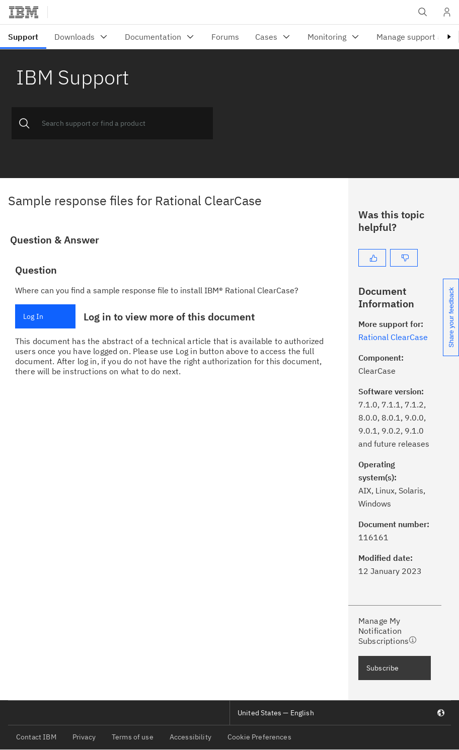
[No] (404, 258)
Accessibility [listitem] (190, 736)
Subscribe (382, 668)
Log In (33, 316)
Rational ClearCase (393, 337)
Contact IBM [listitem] (36, 736)
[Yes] (372, 258)
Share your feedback (451, 317)
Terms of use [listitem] (133, 736)
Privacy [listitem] (84, 736)
